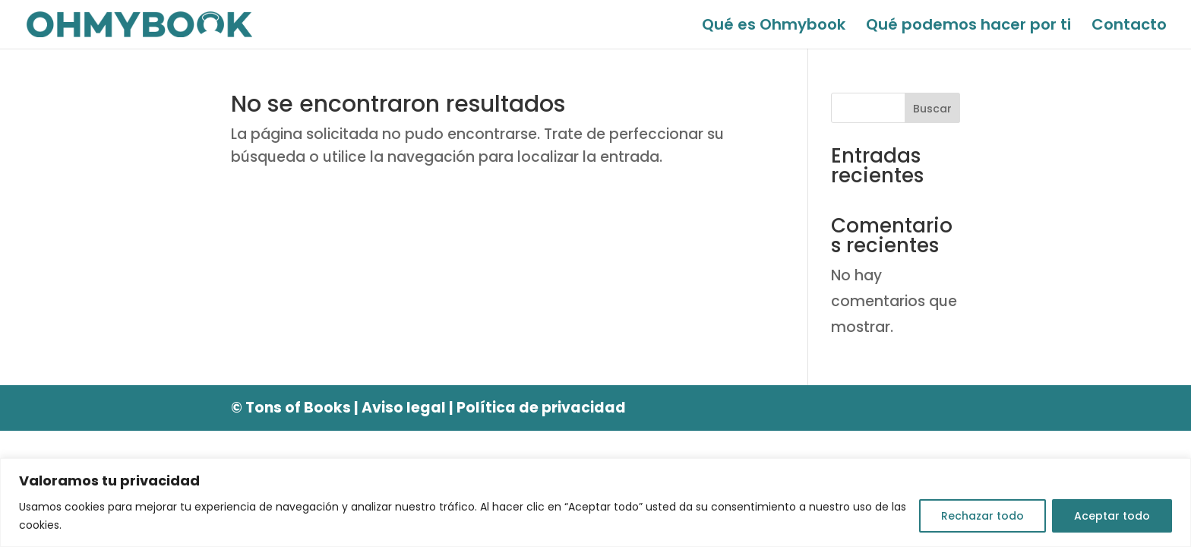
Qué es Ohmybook (773, 27)
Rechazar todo (982, 515)
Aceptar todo (1112, 515)
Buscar (932, 108)
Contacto (1129, 27)
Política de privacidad (541, 407)
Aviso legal (404, 407)
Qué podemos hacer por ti (968, 27)
